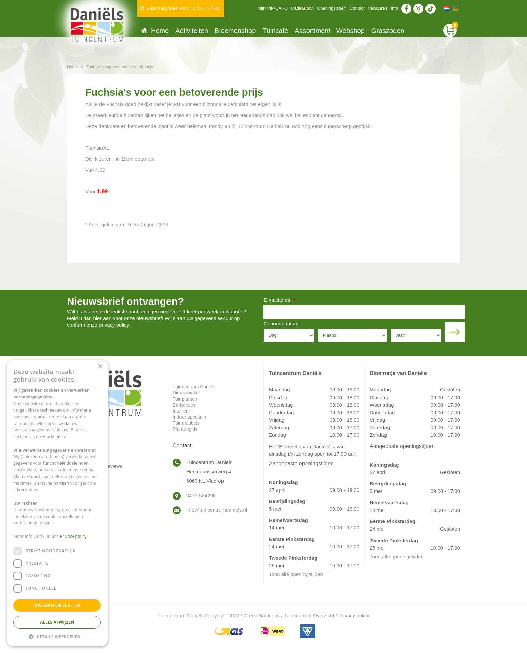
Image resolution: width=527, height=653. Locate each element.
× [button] (100, 366)
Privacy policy (353, 615)
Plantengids (185, 429)
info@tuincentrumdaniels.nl (216, 510)
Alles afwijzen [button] (57, 622)
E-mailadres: (279, 300)
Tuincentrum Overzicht (309, 615)
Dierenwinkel (186, 392)
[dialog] (57, 503)
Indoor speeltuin (189, 417)
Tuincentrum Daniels (194, 386)
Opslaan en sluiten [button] (57, 605)
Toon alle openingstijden (296, 574)
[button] (57, 636)
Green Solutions (262, 615)
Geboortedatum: (282, 323)
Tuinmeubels (186, 423)
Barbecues (184, 405)
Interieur (181, 411)
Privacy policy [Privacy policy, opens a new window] (73, 536)
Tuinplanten (185, 399)
